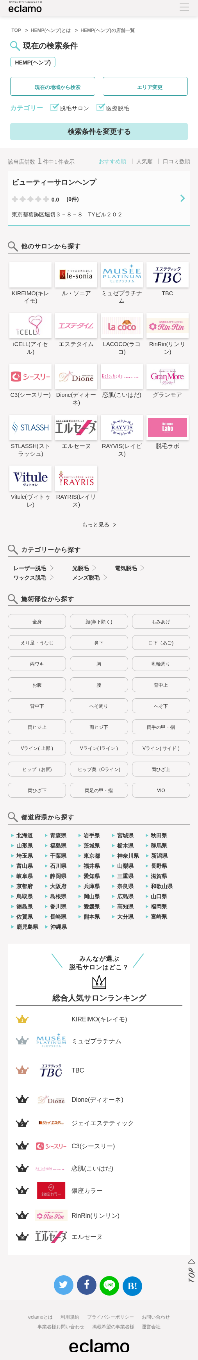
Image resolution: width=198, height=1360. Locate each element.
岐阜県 (24, 876)
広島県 (125, 896)
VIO (161, 790)
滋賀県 (159, 876)
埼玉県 (24, 856)
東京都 (92, 856)
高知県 (125, 906)
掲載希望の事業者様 (113, 1327)
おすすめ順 (112, 161)
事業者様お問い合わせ (60, 1327)
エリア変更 (149, 87)
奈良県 (125, 886)
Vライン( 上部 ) (37, 748)
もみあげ (161, 622)
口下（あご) (160, 643)
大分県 (125, 917)
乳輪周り (161, 664)
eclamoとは (40, 1317)
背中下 (37, 706)
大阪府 (58, 886)
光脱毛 (80, 568)
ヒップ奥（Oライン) (99, 769)
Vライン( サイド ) (161, 748)
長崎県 (58, 917)
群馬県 (159, 845)
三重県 (125, 876)
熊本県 (92, 917)
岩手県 (92, 835)
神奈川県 (128, 856)
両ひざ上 (161, 769)
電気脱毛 (126, 568)
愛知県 (92, 876)
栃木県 (125, 845)
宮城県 (125, 835)
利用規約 (70, 1317)
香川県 (58, 906)
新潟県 (159, 856)
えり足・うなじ (37, 643)
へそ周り (98, 706)
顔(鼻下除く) (99, 622)
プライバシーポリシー (110, 1317)
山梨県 (125, 866)
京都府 (24, 886)
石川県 (58, 866)
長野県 (159, 866)
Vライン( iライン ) (99, 748)
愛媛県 (92, 906)
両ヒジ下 (98, 727)
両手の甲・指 (161, 727)
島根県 (58, 896)
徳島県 (24, 906)
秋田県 (159, 835)
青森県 (58, 835)
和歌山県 (162, 886)
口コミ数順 (176, 161)
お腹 (37, 685)
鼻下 (98, 643)
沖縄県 (58, 927)
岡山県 (92, 896)
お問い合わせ (156, 1317)
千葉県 (58, 856)
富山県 (24, 866)
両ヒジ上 (37, 727)
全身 (37, 622)
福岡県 (159, 906)
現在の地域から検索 (57, 87)
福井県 (92, 866)
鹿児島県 (27, 927)
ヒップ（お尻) (37, 769)
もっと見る (95, 524)
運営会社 (151, 1327)
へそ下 (161, 706)
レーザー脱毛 (29, 568)
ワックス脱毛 (29, 578)
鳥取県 (24, 896)
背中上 (161, 685)
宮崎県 (159, 917)
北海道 (24, 835)
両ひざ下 (37, 790)
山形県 (24, 845)
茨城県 (92, 845)
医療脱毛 (118, 108)
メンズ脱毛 (86, 578)
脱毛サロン (74, 108)
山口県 (159, 896)
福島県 (58, 845)
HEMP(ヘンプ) (33, 62)
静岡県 (58, 876)
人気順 (144, 161)
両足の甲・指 (99, 790)
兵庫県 (92, 886)
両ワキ (37, 664)
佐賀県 (24, 917)
